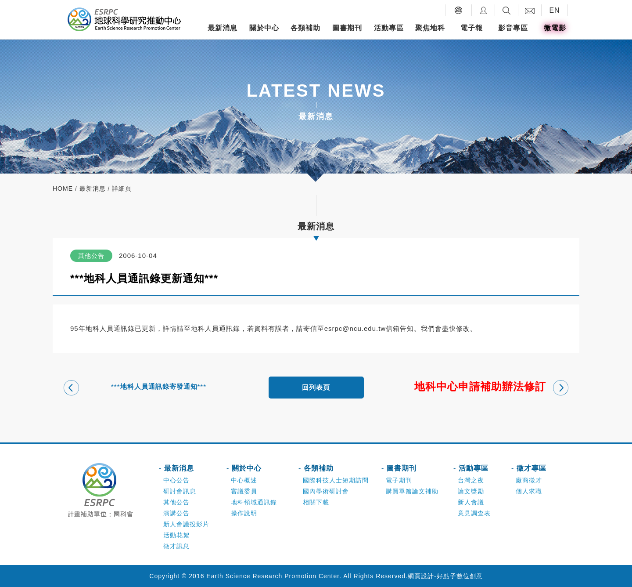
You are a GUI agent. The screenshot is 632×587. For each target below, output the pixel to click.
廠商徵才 (529, 480)
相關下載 (316, 502)
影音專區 (513, 28)
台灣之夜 (471, 480)
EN (554, 10)
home (63, 188)
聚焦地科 (430, 28)
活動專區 (389, 28)
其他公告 (176, 502)
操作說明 (244, 513)
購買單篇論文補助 (412, 491)
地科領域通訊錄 (254, 502)
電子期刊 (399, 480)
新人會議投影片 (186, 524)
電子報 (471, 28)
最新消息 (222, 28)
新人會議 (471, 502)
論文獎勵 (471, 491)
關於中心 (264, 28)
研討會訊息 (179, 491)
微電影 (555, 28)
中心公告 (176, 480)
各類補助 (305, 28)
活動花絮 (176, 535)
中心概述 (244, 480)
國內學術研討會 (326, 491)
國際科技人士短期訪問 (336, 480)
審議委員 (244, 491)
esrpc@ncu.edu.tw (355, 328)
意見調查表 (474, 513)
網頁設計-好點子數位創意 (445, 576)
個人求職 (529, 491)
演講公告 (176, 513)
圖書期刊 (347, 28)
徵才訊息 (176, 546)
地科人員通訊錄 (215, 328)
